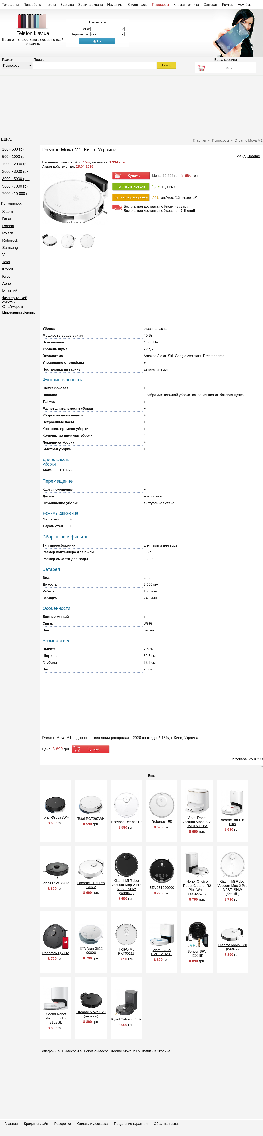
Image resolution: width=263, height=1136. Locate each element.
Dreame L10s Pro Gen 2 (91, 885)
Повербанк (32, 5)
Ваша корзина (225, 60)
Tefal (6, 262)
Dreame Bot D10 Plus (232, 822)
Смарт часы (138, 5)
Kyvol (6, 276)
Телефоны (10, 5)
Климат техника (186, 5)
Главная (11, 1124)
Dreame (8, 219)
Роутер (227, 5)
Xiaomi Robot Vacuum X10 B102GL (55, 1018)
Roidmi (8, 226)
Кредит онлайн (36, 1124)
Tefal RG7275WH (55, 817)
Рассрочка (62, 1124)
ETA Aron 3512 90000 (91, 951)
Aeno (6, 283)
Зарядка (67, 5)
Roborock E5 (162, 822)
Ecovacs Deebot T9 (126, 822)
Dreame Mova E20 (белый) (232, 947)
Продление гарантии (131, 1124)
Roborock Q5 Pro (55, 953)
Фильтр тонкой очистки (14, 300)
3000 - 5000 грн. (16, 179)
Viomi (7, 255)
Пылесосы (160, 5)
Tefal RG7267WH (91, 819)
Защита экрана (90, 5)
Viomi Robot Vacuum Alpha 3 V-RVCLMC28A (197, 822)
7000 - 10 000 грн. (17, 194)
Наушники (115, 5)
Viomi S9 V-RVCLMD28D (161, 952)
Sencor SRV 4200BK (196, 954)
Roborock (10, 240)
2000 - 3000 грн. (16, 171)
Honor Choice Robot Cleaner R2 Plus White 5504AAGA (197, 888)
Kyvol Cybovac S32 (126, 1019)
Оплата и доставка (92, 1124)
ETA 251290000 (161, 888)
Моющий (9, 291)
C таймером (12, 307)
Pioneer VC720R (56, 883)
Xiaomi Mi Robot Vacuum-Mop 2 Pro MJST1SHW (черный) (126, 887)
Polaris (8, 233)
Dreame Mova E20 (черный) (91, 1014)
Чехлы (50, 5)
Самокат (210, 5)
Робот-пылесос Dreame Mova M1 (110, 1051)
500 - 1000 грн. (15, 157)
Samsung (10, 247)
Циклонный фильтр (19, 312)
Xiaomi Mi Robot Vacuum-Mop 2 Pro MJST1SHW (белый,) (232, 888)
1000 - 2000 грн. (16, 164)
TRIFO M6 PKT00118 (126, 951)
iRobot (7, 269)
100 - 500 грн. (13, 149)
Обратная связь (166, 1124)
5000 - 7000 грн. (16, 186)
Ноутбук (244, 5)
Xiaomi (8, 212)
